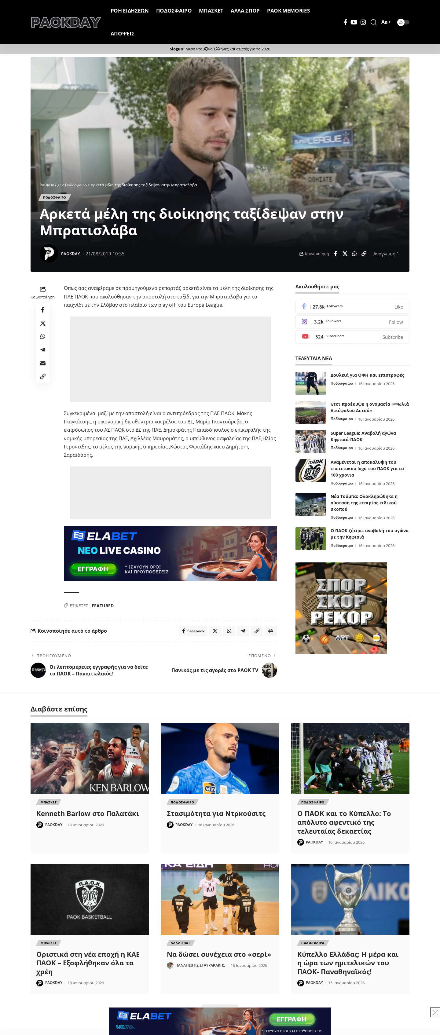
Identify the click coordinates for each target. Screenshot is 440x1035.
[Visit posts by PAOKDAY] (49, 255)
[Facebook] (345, 22)
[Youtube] (352, 339)
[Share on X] (345, 255)
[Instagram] (363, 22)
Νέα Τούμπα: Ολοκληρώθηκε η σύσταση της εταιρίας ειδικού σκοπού (364, 505)
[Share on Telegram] (42, 356)
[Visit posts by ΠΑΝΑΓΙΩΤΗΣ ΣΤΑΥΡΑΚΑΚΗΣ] (170, 970)
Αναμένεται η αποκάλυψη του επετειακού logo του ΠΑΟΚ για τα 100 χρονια (367, 471)
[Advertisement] (170, 361)
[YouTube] (354, 22)
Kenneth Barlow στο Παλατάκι (87, 817)
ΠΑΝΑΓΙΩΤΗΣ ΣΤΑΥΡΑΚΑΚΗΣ (202, 970)
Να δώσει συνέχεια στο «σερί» (219, 959)
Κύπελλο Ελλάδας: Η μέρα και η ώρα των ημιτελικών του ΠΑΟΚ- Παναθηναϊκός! (347, 967)
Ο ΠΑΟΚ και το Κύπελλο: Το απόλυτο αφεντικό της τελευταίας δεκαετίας (344, 826)
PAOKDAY (72, 255)
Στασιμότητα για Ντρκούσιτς (216, 817)
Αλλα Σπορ (181, 947)
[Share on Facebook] (335, 255)
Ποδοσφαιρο (58, 198)
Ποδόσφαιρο (343, 386)
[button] (374, 22)
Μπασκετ (49, 805)
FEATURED (103, 607)
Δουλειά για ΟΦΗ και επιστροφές (367, 377)
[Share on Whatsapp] (354, 255)
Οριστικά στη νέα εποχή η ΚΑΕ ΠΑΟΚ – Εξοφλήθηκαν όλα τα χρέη (88, 967)
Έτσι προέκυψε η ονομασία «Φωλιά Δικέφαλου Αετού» (370, 410)
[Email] (42, 371)
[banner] (170, 554)
